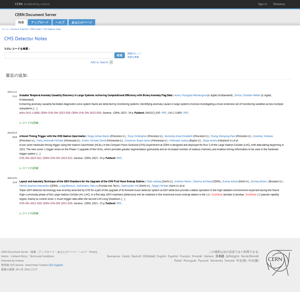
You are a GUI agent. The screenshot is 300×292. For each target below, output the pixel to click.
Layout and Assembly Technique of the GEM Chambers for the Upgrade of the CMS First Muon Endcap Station (81, 181)
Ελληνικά (149, 256)
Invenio (19, 260)
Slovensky (216, 260)
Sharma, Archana (202, 181)
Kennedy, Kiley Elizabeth (179, 136)
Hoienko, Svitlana (263, 136)
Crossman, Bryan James (138, 140)
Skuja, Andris (210, 140)
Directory (279, 4)
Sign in (262, 4)
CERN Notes (35, 29)
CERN (32, 4)
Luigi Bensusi (67, 186)
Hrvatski (197, 256)
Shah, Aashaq (154, 181)
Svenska (229, 260)
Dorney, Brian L (259, 181)
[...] (35, 108)
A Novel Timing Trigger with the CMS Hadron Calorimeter (52, 136)
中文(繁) (253, 260)
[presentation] (216, 195)
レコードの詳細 (28, 123)
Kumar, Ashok (230, 181)
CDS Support (56, 265)
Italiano (209, 256)
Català (126, 256)
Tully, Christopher (137, 136)
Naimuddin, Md (130, 186)
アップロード (40, 22)
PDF (164, 113)
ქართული (232, 256)
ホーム (5, 29)
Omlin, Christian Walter (247, 95)
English (161, 256)
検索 (21, 22)
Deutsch (136, 256)
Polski (178, 260)
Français (185, 256)
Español (173, 256)
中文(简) (241, 260)
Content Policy (19, 256)
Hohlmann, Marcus (87, 186)
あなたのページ (82, 22)
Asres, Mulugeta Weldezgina (190, 95)
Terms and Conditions (42, 256)
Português (190, 260)
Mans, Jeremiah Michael (50, 140)
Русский (203, 260)
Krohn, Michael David (94, 140)
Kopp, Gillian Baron (99, 136)
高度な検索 (133, 56)
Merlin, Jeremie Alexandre (34, 186)
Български (113, 256)
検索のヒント (134, 53)
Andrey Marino (183, 181)
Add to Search (99, 62)
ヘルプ (60, 22)
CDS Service (17, 265)
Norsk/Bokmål (250, 256)
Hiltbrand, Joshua (179, 140)
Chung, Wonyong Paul (223, 136)
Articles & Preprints (19, 29)
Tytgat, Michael (160, 186)
